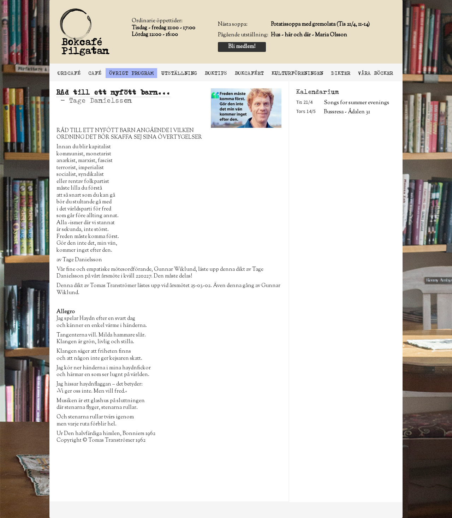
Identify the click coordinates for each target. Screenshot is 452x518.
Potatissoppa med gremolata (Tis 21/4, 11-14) (320, 24)
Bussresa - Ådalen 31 (347, 112)
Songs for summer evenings (356, 103)
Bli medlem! (241, 46)
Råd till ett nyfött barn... (113, 92)
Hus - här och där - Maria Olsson (309, 35)
